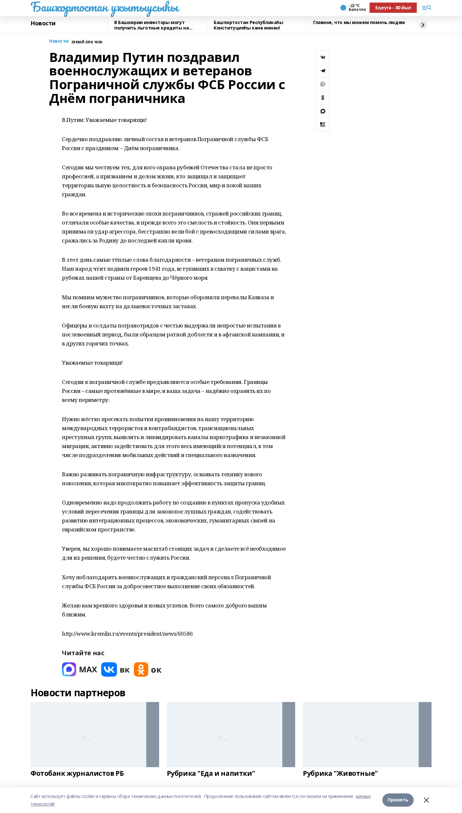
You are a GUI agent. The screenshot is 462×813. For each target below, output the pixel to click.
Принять (398, 800)
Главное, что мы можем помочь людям (359, 22)
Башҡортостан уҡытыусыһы (104, 7)
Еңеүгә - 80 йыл (393, 7)
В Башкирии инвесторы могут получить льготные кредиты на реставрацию (151, 25)
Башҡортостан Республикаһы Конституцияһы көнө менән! (248, 25)
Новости (43, 23)
